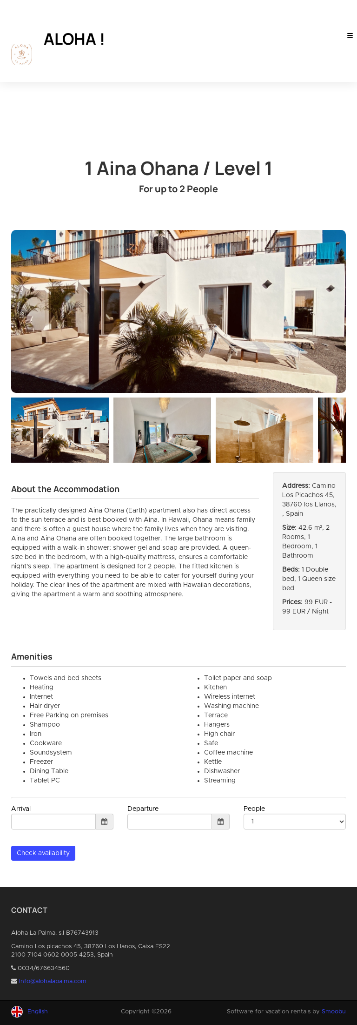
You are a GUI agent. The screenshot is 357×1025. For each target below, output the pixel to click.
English (37, 1012)
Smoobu (334, 1012)
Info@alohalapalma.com (52, 981)
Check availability (43, 853)
